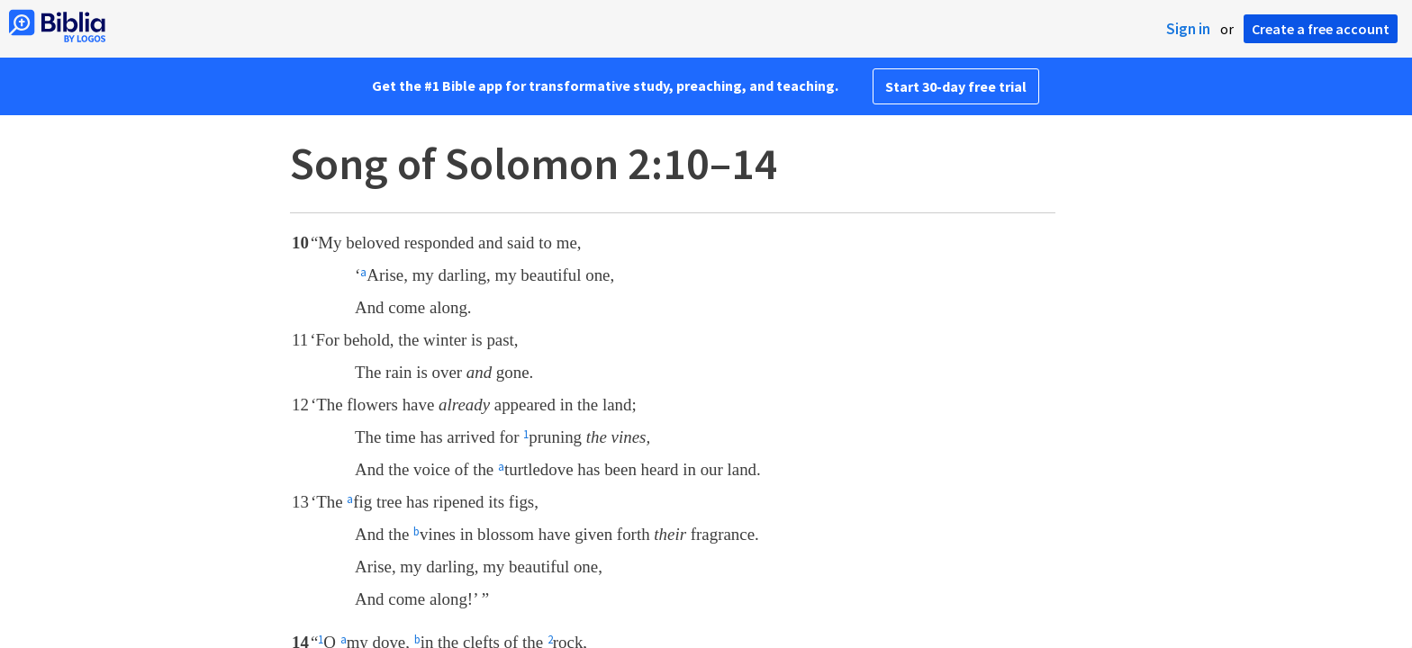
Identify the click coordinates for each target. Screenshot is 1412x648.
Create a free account (1320, 29)
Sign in (1188, 29)
